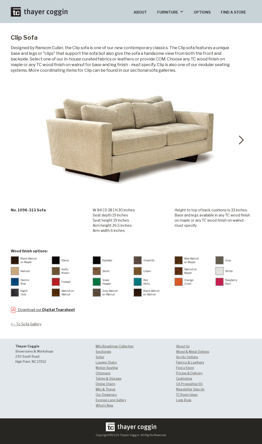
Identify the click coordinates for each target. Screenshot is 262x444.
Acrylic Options (187, 357)
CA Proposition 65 (189, 384)
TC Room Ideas (187, 395)
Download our (45, 309)
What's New (104, 405)
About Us (183, 346)
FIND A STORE (233, 12)
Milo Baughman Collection (115, 346)
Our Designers (106, 395)
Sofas (100, 357)
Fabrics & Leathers (190, 362)
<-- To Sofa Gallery (26, 324)
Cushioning (184, 378)
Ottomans (103, 373)
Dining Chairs (105, 384)
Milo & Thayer (106, 389)
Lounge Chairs (106, 362)
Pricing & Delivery (189, 373)
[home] (39, 8)
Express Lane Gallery (111, 400)
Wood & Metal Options (192, 352)
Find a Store (185, 368)
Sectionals (103, 352)
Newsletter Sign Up (190, 389)
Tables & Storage (108, 378)
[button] (170, 11)
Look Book (183, 400)
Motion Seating (107, 368)
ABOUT (140, 12)
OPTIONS (202, 12)
